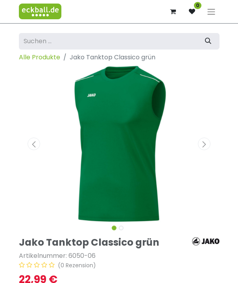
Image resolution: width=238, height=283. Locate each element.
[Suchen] (208, 41)
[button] (34, 144)
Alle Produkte (39, 57)
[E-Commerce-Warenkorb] (173, 11)
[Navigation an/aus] (211, 11)
